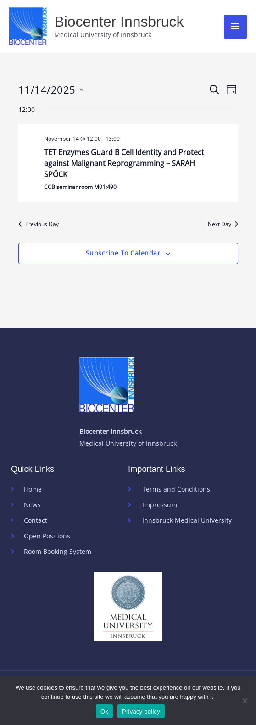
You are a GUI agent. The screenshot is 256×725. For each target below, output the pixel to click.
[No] (244, 700)
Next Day (223, 224)
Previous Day (38, 224)
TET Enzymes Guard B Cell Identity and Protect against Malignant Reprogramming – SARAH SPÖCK (124, 163)
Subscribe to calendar (123, 253)
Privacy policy (141, 711)
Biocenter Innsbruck (119, 21)
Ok (104, 711)
